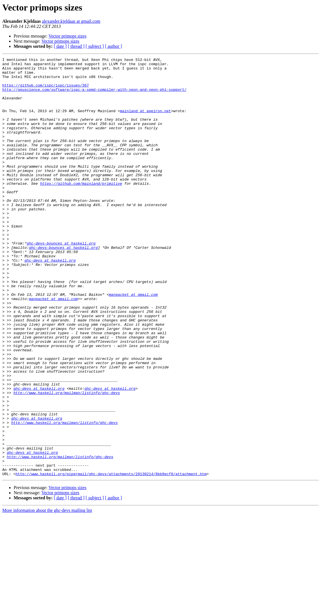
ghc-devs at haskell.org (49, 301)
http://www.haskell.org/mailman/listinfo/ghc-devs (66, 460)
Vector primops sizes (67, 36)
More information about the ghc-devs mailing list (47, 594)
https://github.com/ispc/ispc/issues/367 (45, 91)
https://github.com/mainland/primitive (81, 209)
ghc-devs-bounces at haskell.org (61, 280)
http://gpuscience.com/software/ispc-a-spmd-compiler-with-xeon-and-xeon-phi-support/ (94, 96)
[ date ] (60, 46)
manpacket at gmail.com (133, 342)
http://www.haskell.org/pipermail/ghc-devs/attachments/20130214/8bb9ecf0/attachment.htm (111, 557)
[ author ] (113, 46)
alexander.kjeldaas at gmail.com (71, 21)
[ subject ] (95, 46)
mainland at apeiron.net (145, 121)
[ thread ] (76, 46)
